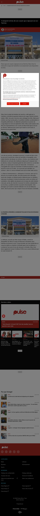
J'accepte (24, 103)
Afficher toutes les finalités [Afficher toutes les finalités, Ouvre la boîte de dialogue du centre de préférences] (13, 103)
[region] (20, 90)
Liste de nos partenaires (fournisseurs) (10, 99)
